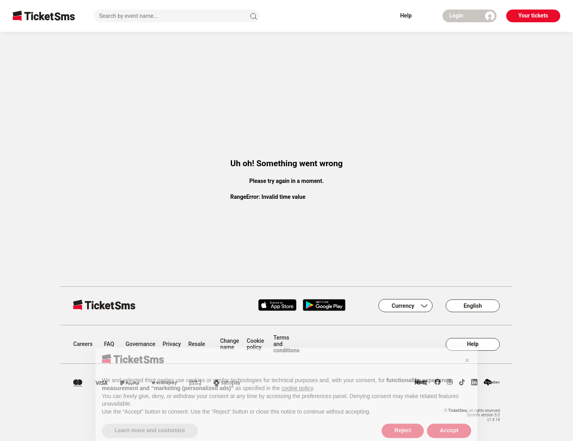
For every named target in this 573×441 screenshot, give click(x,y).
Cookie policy (255, 344)
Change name (229, 344)
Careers (83, 344)
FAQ (109, 344)
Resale (196, 344)
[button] (467, 367)
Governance (141, 344)
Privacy (172, 344)
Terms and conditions (286, 344)
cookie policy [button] (297, 395)
